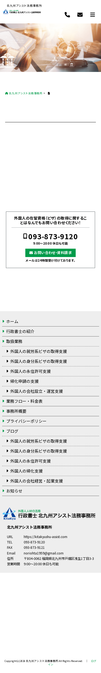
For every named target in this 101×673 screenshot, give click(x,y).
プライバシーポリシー (26, 421)
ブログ (12, 431)
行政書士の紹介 (20, 331)
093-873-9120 (53, 236)
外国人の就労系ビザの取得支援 (38, 351)
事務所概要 (16, 411)
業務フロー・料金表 (24, 401)
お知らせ (14, 491)
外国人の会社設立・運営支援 (36, 391)
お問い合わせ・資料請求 (53, 252)
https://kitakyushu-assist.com (45, 536)
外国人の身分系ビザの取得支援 (38, 361)
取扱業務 (14, 341)
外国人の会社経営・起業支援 (36, 481)
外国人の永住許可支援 (30, 371)
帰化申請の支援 (24, 381)
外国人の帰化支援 (26, 471)
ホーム (12, 321)
